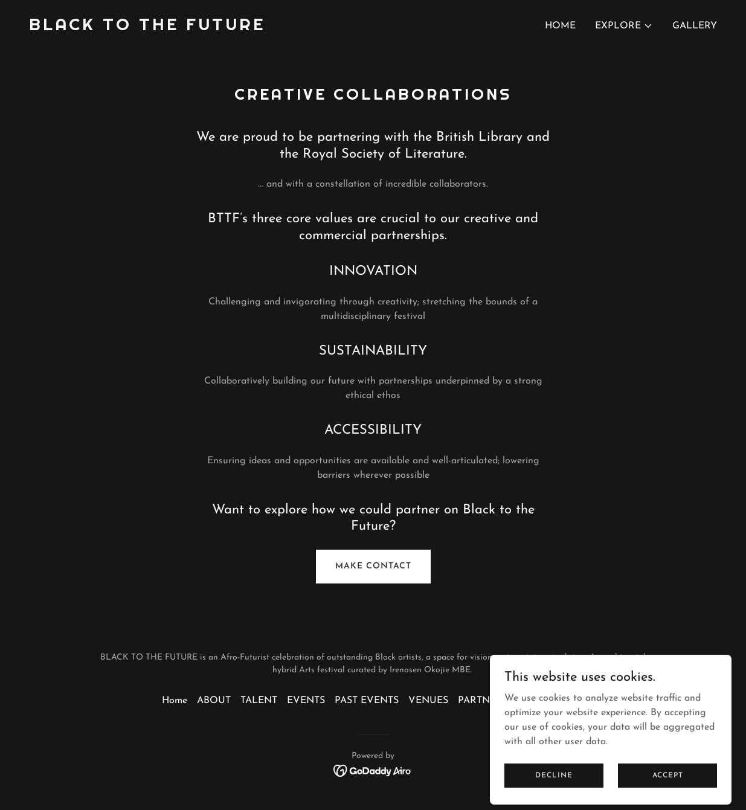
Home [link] (560, 26)
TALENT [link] (258, 701)
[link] (147, 28)
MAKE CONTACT (373, 566)
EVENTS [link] (306, 701)
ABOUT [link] (214, 701)
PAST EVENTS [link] (367, 701)
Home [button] (174, 701)
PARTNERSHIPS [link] (494, 701)
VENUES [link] (428, 701)
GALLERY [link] (694, 26)
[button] (624, 26)
